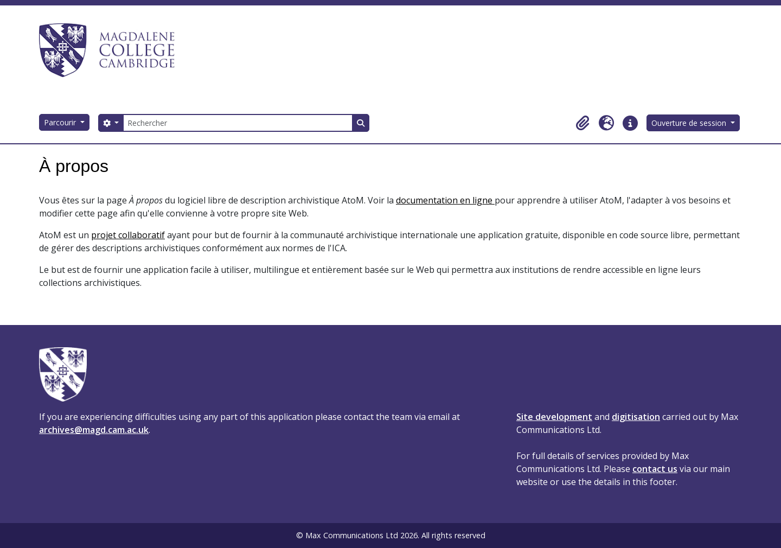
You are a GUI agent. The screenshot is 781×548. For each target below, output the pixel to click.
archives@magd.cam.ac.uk (94, 430)
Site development (554, 417)
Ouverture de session (689, 123)
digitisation (636, 417)
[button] (582, 123)
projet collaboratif (128, 235)
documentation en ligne (445, 200)
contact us (654, 469)
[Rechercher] (237, 123)
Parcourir (61, 122)
